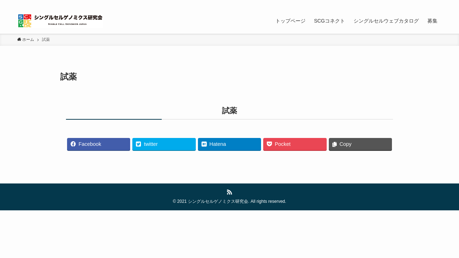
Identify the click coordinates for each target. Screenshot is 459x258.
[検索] (437, 4)
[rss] (427, 4)
